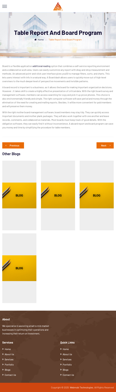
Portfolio (9, 364)
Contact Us (10, 374)
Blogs (7, 369)
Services (9, 359)
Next (106, 145)
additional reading (41, 66)
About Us (9, 354)
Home (39, 39)
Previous (13, 145)
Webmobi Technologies (81, 387)
